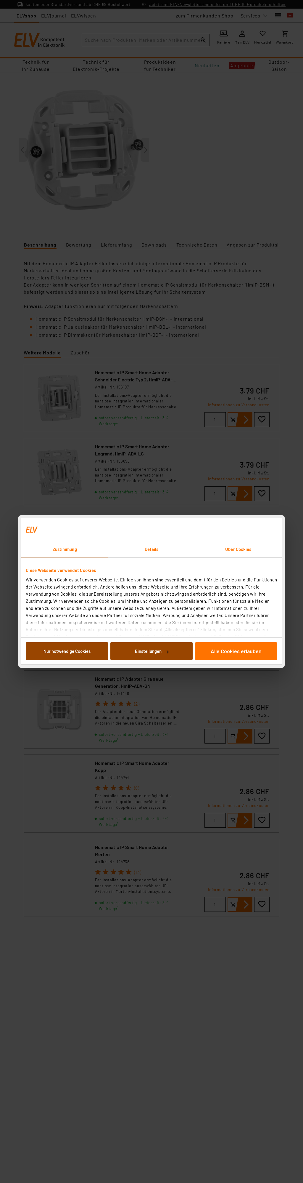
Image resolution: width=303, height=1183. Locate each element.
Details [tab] (152, 549)
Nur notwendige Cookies (67, 651)
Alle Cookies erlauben (236, 651)
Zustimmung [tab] (65, 549)
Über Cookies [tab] (238, 549)
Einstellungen (152, 651)
